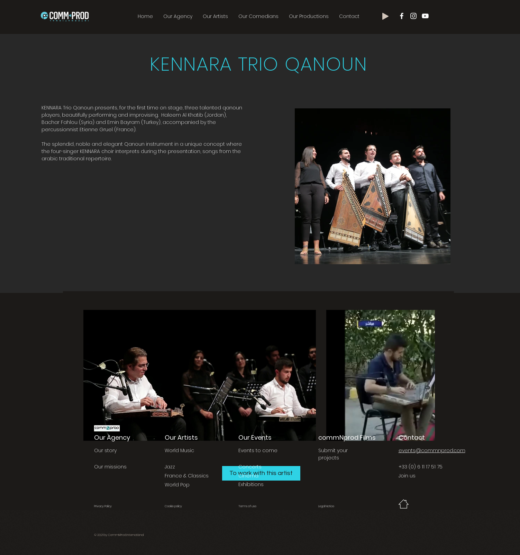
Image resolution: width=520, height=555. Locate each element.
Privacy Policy (103, 506)
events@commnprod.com (432, 450)
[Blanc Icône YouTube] (425, 16)
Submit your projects (333, 454)
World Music (179, 450)
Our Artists (181, 437)
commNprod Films (347, 437)
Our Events (255, 437)
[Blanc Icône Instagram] (413, 16)
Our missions (110, 466)
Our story (105, 450)
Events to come (257, 450)
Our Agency (112, 437)
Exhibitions (251, 484)
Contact (412, 437)
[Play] (385, 16)
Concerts (250, 466)
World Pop (177, 484)
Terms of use (247, 506)
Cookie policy (173, 506)
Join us (407, 475)
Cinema (248, 475)
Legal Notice (326, 506)
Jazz (170, 466)
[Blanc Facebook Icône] (402, 16)
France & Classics (187, 475)
